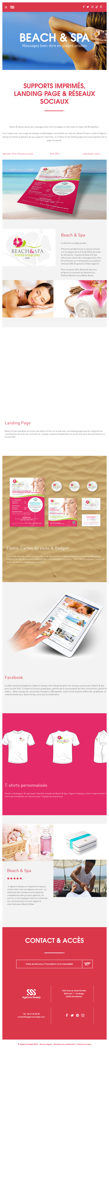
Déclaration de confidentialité (64, 1044)
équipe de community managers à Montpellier (41, 693)
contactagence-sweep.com (31, 1017)
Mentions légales (46, 1044)
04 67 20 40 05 (33, 1014)
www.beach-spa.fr (96, 154)
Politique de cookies (84, 1044)
